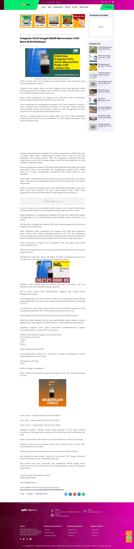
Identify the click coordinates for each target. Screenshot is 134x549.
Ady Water (25, 45)
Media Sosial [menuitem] (84, 7)
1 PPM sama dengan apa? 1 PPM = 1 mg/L (104, 56)
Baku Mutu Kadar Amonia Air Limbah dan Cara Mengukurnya (104, 91)
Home (43, 2)
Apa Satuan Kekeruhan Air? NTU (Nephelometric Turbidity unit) (104, 99)
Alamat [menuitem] (67, 7)
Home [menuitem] (44, 7)
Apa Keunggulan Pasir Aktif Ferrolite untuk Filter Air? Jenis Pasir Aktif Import (105, 82)
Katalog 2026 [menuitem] (58, 7)
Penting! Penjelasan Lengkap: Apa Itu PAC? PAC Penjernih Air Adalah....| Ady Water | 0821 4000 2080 (105, 125)
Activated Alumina (50, 535)
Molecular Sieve (49, 533)
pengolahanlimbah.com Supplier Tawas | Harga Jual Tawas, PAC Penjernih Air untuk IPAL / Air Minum (66, 546)
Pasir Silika (95, 535)
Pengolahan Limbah (30, 34)
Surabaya (71, 535)
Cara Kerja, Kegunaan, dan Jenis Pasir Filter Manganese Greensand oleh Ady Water (105, 108)
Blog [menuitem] (49, 7)
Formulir (58, 2)
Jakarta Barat (72, 533)
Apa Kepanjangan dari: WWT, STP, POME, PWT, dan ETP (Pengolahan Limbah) (105, 65)
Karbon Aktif (95, 533)
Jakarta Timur (72, 530)
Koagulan (30, 494)
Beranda (22, 34)
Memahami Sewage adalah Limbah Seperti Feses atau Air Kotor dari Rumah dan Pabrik (105, 116)
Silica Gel (47, 530)
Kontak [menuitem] (74, 7)
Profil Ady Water (50, 2)
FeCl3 (22, 494)
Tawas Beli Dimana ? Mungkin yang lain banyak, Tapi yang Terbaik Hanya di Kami (105, 74)
